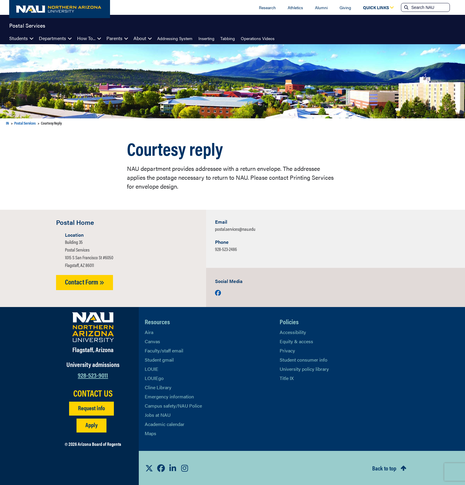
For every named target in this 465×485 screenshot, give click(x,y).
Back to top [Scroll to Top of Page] (384, 468)
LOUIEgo (154, 378)
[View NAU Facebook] (161, 468)
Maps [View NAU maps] (150, 433)
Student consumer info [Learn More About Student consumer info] (303, 359)
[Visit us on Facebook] (218, 292)
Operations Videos (258, 38)
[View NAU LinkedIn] (173, 468)
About (139, 38)
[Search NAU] (430, 7)
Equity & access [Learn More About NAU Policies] (296, 341)
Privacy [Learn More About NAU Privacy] (287, 350)
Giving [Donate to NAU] (345, 7)
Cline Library (158, 387)
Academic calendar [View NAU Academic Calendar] (164, 424)
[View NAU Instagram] (185, 468)
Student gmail (159, 359)
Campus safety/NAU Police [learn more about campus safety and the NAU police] (173, 405)
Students (18, 38)
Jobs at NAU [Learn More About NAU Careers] (158, 415)
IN (7, 123)
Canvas (152, 341)
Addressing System (174, 38)
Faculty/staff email (164, 350)
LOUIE (151, 369)
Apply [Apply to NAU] (91, 424)
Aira (149, 332)
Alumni (321, 7)
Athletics (295, 7)
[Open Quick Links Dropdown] (376, 7)
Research (267, 7)
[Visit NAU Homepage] (93, 327)
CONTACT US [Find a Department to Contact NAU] (93, 393)
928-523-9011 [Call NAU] (93, 374)
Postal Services (27, 25)
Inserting (206, 38)
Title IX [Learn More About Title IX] (287, 378)
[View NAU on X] (149, 468)
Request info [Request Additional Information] (91, 407)
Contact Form (84, 282)
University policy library (304, 369)
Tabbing (227, 38)
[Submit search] (405, 7)
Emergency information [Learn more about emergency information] (169, 396)
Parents (114, 38)
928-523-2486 (226, 249)
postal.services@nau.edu (235, 228)
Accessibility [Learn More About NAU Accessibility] (293, 332)
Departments (52, 38)
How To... (86, 38)
